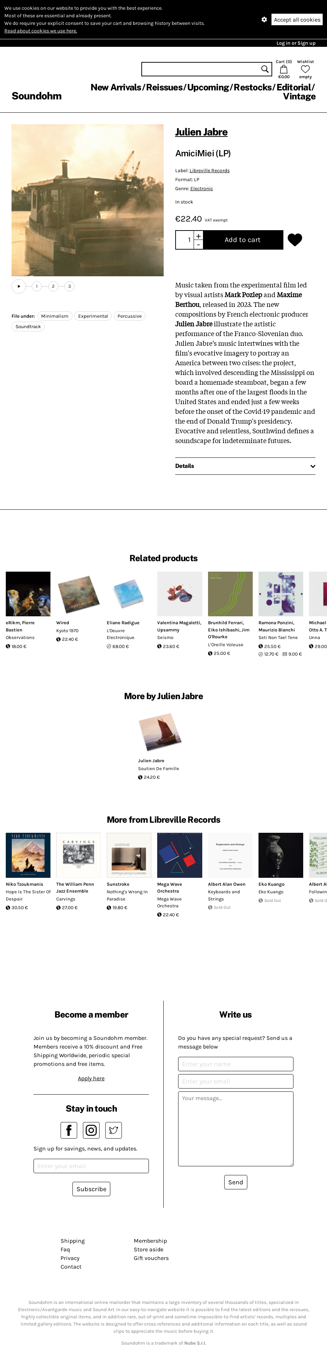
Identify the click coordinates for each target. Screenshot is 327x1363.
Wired (62, 622)
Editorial (294, 87)
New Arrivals (115, 87)
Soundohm (36, 96)
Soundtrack (28, 326)
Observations (20, 637)
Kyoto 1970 (67, 630)
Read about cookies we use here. (40, 31)
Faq (65, 1249)
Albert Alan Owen (227, 884)
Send (235, 1182)
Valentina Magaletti (178, 622)
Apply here (91, 1078)
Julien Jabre (201, 132)
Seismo (165, 637)
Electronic (201, 189)
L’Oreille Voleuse (225, 644)
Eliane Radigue (123, 622)
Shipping (73, 1240)
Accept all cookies (297, 19)
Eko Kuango (271, 884)
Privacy (70, 1258)
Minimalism (55, 316)
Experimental (93, 316)
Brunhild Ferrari (225, 622)
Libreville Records (210, 170)
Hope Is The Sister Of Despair (28, 895)
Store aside (148, 1249)
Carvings (65, 899)
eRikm (13, 622)
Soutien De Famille (158, 768)
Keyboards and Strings (224, 895)
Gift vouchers (151, 1258)
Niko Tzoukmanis (24, 884)
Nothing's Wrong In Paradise (127, 895)
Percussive (130, 316)
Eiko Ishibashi (223, 630)
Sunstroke (118, 884)
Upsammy (168, 630)
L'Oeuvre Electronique (120, 634)
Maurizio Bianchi (276, 630)
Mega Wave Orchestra (169, 902)
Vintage (299, 96)
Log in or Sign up (296, 43)
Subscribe (91, 1189)
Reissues (164, 87)
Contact (71, 1266)
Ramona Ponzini (275, 622)
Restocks (252, 87)
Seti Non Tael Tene (278, 637)
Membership (150, 1240)
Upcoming (208, 87)
